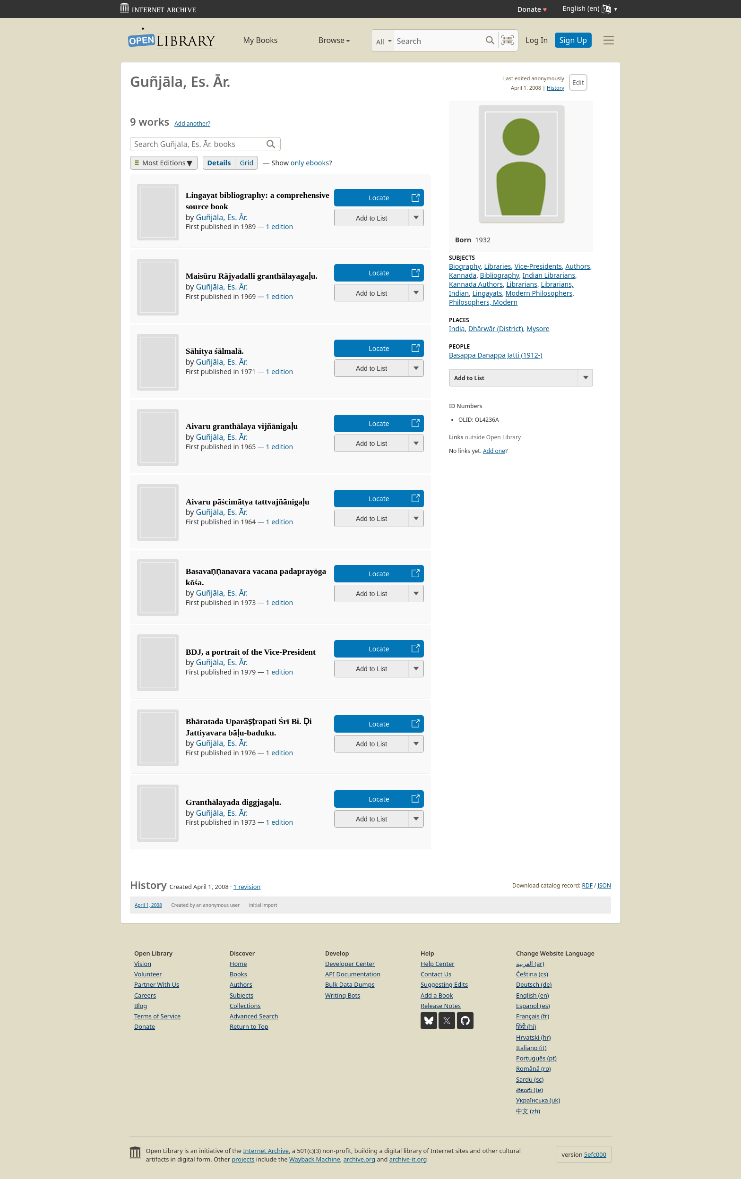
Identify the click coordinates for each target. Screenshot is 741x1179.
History (555, 87)
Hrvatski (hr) (533, 1037)
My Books (260, 40)
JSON (604, 885)
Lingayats (487, 293)
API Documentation (352, 974)
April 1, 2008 (148, 905)
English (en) (532, 995)
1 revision (247, 886)
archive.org (359, 1159)
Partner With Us (156, 984)
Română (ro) (533, 1068)
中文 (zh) (528, 1111)
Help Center (438, 963)
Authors (241, 984)
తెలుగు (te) (529, 1089)
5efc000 (595, 1154)
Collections (245, 1005)
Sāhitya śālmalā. (215, 351)
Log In (537, 40)
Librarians (521, 284)
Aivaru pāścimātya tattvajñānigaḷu (248, 501)
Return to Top (249, 1026)
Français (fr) (532, 1016)
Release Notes (441, 1005)
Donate (532, 9)
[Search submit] (490, 40)
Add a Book (437, 995)
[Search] (438, 40)
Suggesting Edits (444, 984)
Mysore (537, 328)
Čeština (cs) (532, 974)
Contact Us (436, 974)
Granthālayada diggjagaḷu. (233, 802)
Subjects (241, 995)
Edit (578, 82)
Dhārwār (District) (495, 328)
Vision (142, 963)
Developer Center (350, 963)
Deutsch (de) (533, 984)
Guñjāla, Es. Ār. (222, 217)
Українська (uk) (538, 1100)
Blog (140, 1005)
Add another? (192, 124)
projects (243, 1159)
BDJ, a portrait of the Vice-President (251, 652)
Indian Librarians (549, 275)
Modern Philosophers (539, 293)
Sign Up (573, 40)
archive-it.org (408, 1159)
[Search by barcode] (507, 40)
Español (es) (533, 1005)
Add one (494, 451)
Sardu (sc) (529, 1079)
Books (238, 974)
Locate (379, 197)
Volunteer (148, 974)
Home (238, 963)
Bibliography (499, 275)
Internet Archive (266, 1150)
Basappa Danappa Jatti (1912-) (496, 354)
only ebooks (310, 162)
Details (219, 162)
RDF (587, 885)
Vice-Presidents (538, 266)
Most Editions (160, 162)
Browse (323, 40)
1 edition (279, 226)
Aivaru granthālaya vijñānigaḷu (242, 426)
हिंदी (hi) (526, 1026)
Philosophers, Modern (483, 302)
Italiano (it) (531, 1047)
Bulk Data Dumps (350, 984)
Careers (145, 995)
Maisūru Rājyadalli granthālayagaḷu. (252, 276)
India (457, 328)
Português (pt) (536, 1058)
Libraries (497, 266)
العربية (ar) (530, 963)
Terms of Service (157, 1016)
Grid (246, 162)
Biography (465, 266)
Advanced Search (254, 1016)
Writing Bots (342, 995)
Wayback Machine (314, 1159)
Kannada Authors (476, 284)
